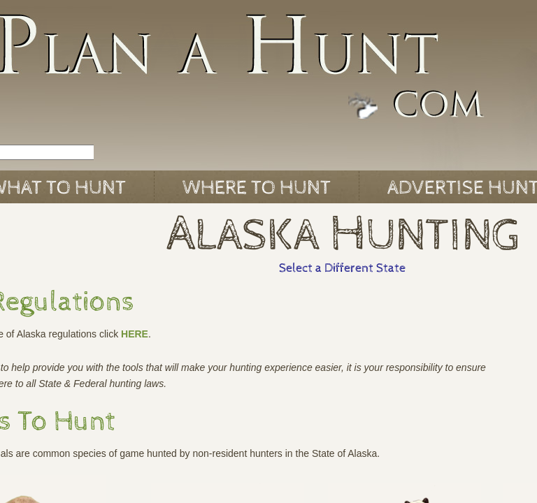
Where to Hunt (256, 188)
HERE (134, 334)
